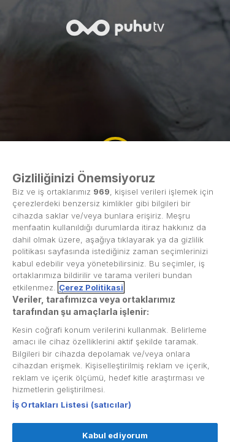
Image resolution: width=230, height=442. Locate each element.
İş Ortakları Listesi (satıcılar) (71, 412)
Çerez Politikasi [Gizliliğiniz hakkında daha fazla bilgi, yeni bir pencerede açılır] (91, 295)
